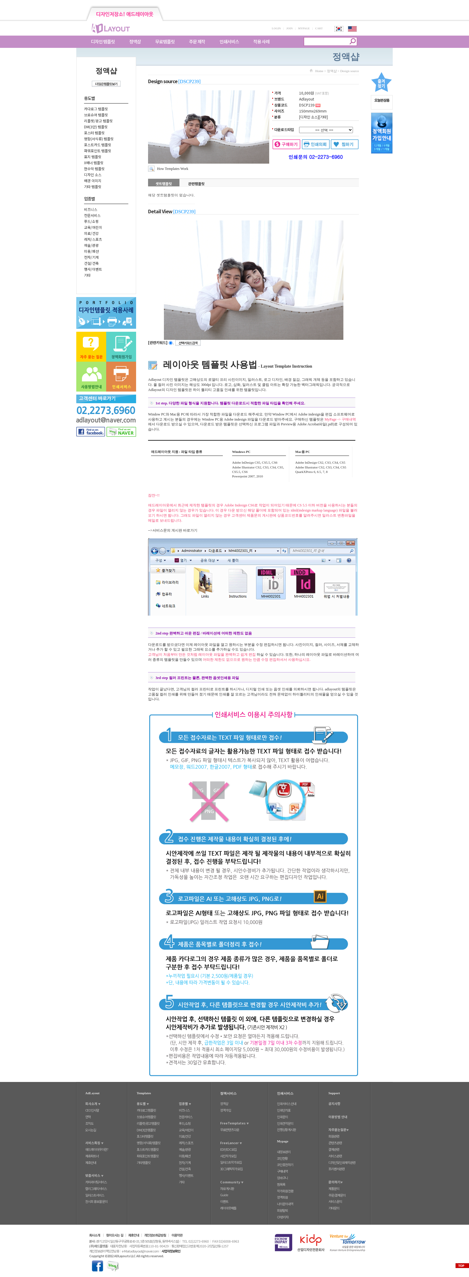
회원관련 (333, 1136)
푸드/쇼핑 (91, 221)
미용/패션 (91, 251)
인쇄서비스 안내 (286, 1103)
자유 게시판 (227, 1188)
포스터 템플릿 (94, 132)
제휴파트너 (92, 1155)
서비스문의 (335, 1201)
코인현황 (282, 1158)
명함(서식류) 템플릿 (99, 138)
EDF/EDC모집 (228, 1149)
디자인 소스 (92, 174)
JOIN (289, 28)
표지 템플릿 (92, 156)
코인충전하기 (285, 1164)
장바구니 (282, 1177)
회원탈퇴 (282, 1210)
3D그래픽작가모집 (231, 1168)
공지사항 (334, 1103)
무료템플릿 (165, 41)
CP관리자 (282, 1216)
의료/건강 (91, 233)
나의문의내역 (285, 1203)
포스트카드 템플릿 (97, 144)
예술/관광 (91, 245)
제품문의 (333, 1188)
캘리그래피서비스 (96, 1188)
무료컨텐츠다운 (229, 1129)
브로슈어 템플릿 (96, 114)
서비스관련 (335, 1155)
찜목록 (281, 1184)
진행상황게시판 (286, 1129)
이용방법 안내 (337, 1116)
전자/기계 (91, 257)
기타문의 (333, 1208)
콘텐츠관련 (335, 1142)
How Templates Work (172, 169)
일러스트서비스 (94, 1195)
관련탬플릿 (196, 183)
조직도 (89, 1123)
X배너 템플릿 (93, 162)
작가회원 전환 (285, 1190)
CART (319, 28)
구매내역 (282, 1171)
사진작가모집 (228, 1155)
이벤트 (224, 1201)
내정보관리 (283, 1151)
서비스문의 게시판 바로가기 (175, 530)
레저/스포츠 (93, 239)
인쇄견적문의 (285, 1123)
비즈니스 (90, 209)
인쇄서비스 (229, 41)
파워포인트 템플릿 (97, 150)
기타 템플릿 (92, 186)
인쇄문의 (282, 1116)
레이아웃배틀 (228, 1208)
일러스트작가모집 (231, 1162)
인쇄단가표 (283, 1110)
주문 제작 (197, 41)
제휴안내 (90, 1162)
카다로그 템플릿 (96, 108)
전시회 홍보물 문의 (96, 1201)
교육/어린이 (93, 227)
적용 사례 (261, 41)
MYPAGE (304, 28)
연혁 (88, 1116)
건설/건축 (91, 263)
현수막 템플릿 (94, 168)
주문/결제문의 (336, 1195)
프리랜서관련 (336, 1168)
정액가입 (225, 1110)
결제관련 (333, 1149)
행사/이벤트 (93, 269)
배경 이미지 (92, 180)
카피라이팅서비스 (96, 1181)
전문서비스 (92, 215)
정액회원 (282, 1197)
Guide (224, 1194)
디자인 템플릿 (103, 41)
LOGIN (276, 28)
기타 (87, 275)
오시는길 (90, 1129)
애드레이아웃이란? (96, 1149)
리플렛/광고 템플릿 (98, 120)
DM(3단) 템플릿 (96, 126)
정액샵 (135, 41)
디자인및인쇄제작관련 (341, 1162)
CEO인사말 (92, 1110)
